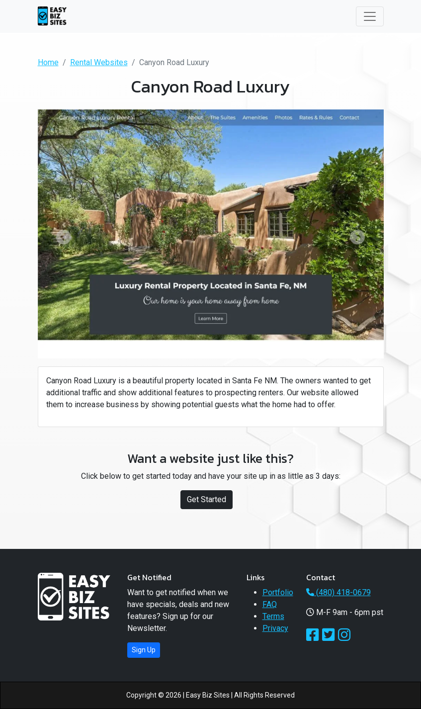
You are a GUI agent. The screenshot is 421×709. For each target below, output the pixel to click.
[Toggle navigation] (370, 16)
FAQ (269, 604)
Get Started (206, 499)
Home (48, 62)
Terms (273, 616)
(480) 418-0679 (338, 592)
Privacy (275, 628)
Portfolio (277, 592)
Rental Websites (99, 62)
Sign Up (144, 650)
